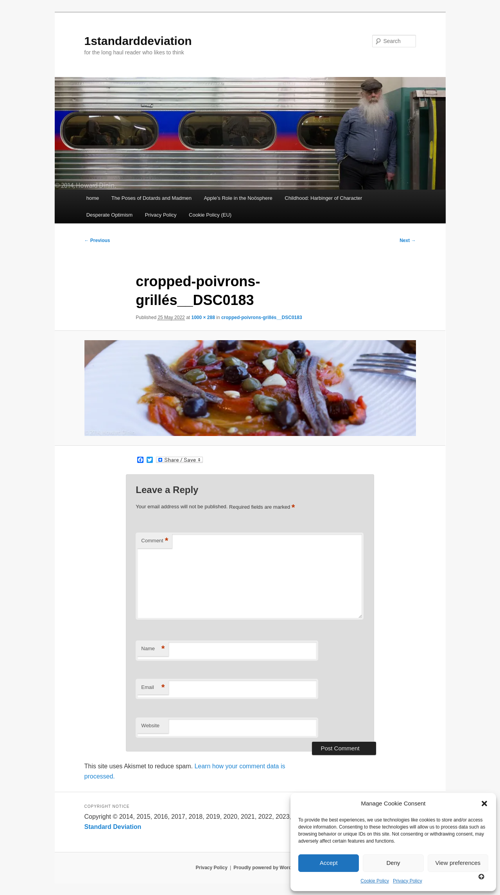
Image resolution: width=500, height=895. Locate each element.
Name (153, 649)
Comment (154, 541)
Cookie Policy (374, 881)
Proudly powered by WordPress (268, 867)
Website (150, 725)
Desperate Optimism (109, 215)
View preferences (458, 862)
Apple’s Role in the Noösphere (238, 198)
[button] (484, 803)
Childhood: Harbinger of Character (323, 198)
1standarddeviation (138, 40)
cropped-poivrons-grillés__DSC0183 (261, 317)
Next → (408, 240)
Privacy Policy (407, 881)
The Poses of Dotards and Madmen (151, 198)
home (92, 198)
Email (153, 687)
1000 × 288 (203, 317)
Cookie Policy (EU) (210, 215)
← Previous (97, 240)
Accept (329, 862)
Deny (393, 862)
